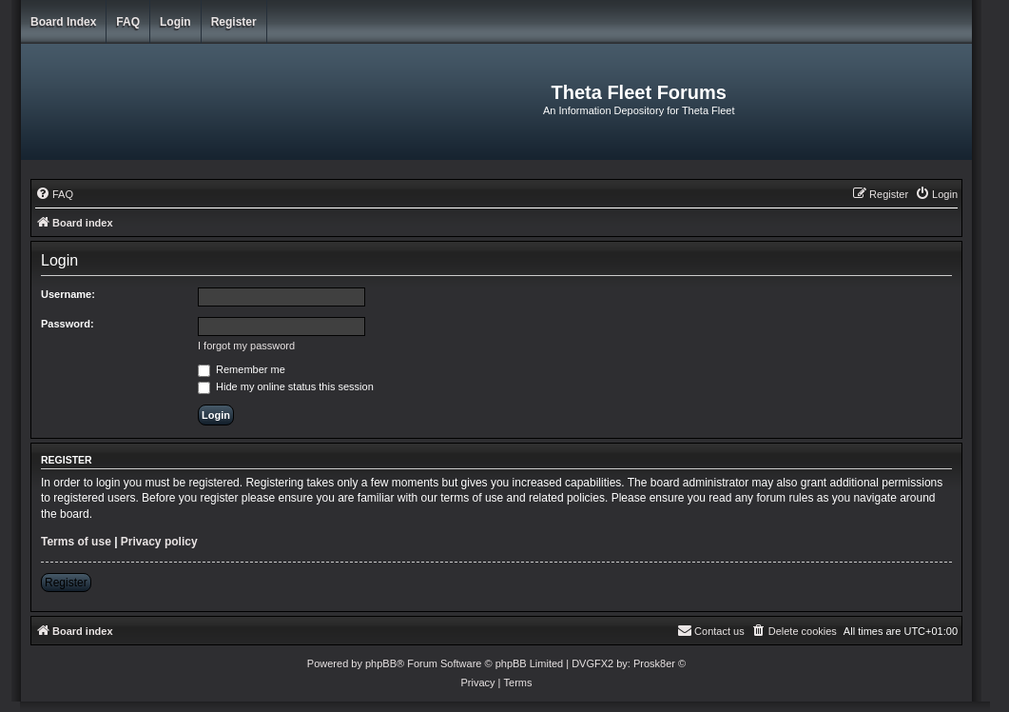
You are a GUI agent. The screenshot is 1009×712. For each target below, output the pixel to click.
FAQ (128, 22)
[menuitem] (54, 194)
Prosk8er (654, 663)
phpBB (381, 663)
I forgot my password (246, 345)
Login (175, 22)
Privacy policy (159, 541)
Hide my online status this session (286, 386)
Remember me (241, 369)
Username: (68, 294)
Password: (67, 323)
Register (234, 22)
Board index (63, 22)
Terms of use (76, 541)
